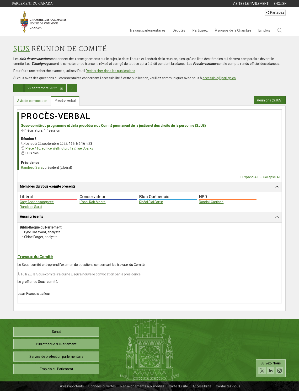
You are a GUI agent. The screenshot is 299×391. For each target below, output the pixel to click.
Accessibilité (201, 386)
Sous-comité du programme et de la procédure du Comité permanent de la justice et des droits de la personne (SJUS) (113, 126)
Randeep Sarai (32, 167)
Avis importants (72, 386)
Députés (179, 30)
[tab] (149, 187)
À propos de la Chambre (233, 30)
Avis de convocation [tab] (32, 101)
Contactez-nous (228, 386)
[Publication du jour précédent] (18, 88)
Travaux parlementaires (147, 30)
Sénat (56, 332)
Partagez (275, 12)
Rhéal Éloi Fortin (151, 202)
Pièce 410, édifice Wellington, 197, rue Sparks (59, 148)
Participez (200, 30)
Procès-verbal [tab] (65, 100)
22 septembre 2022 (45, 88)
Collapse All (271, 177)
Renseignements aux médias (142, 386)
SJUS (21, 49)
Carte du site (178, 386)
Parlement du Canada (32, 3)
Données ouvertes (102, 386)
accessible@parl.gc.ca (219, 78)
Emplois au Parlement (56, 369)
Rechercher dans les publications (110, 71)
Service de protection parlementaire (56, 356)
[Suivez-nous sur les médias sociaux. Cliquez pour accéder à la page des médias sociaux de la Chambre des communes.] (271, 368)
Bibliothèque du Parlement (56, 344)
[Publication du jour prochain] (72, 88)
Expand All (250, 177)
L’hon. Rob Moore (93, 202)
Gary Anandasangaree (37, 202)
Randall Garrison (211, 202)
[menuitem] (250, 3)
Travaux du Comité (35, 256)
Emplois (264, 30)
